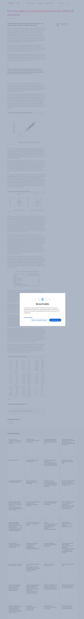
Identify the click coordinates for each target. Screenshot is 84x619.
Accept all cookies (55, 320)
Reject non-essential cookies (39, 320)
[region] (42, 309)
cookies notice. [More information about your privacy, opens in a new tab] (27, 312)
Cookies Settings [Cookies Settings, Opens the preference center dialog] (28, 317)
